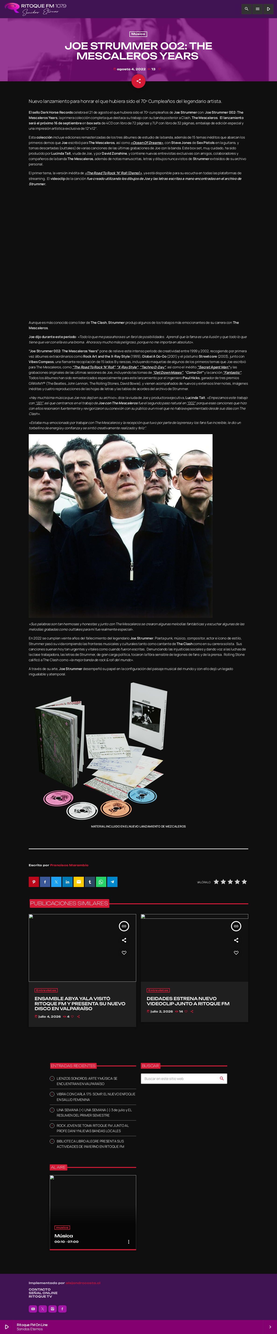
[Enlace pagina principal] (35, 9)
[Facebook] (62, 1309)
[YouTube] (33, 1309)
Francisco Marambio (69, 865)
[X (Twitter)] (43, 1309)
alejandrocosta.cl (83, 1283)
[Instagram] (52, 1309)
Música (138, 34)
